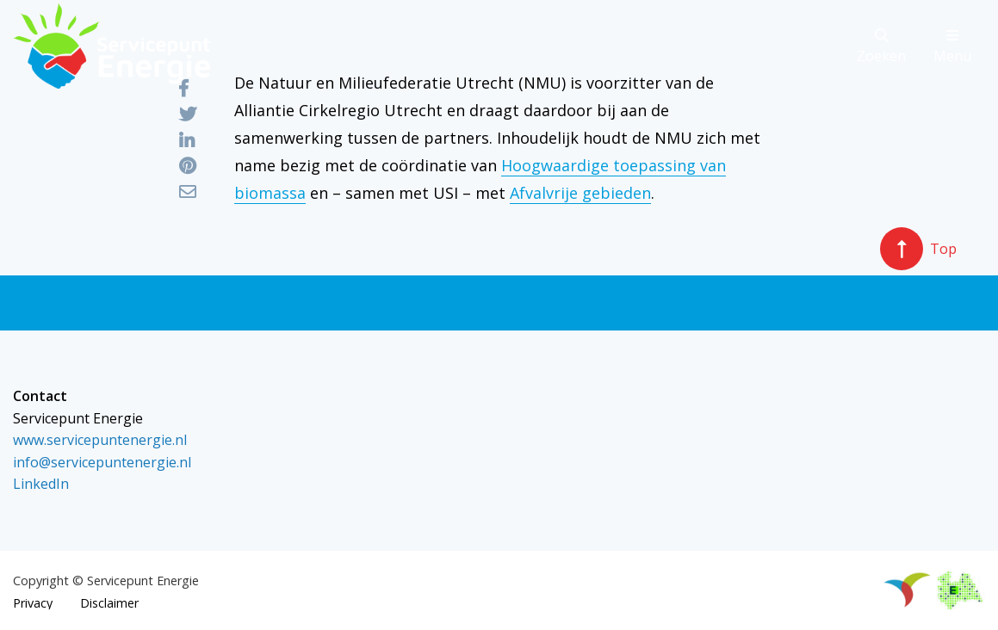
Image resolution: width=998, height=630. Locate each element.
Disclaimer (109, 603)
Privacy (33, 603)
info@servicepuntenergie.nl (102, 462)
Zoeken (881, 46)
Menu (952, 46)
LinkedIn (41, 483)
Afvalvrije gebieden (580, 192)
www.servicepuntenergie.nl (100, 439)
